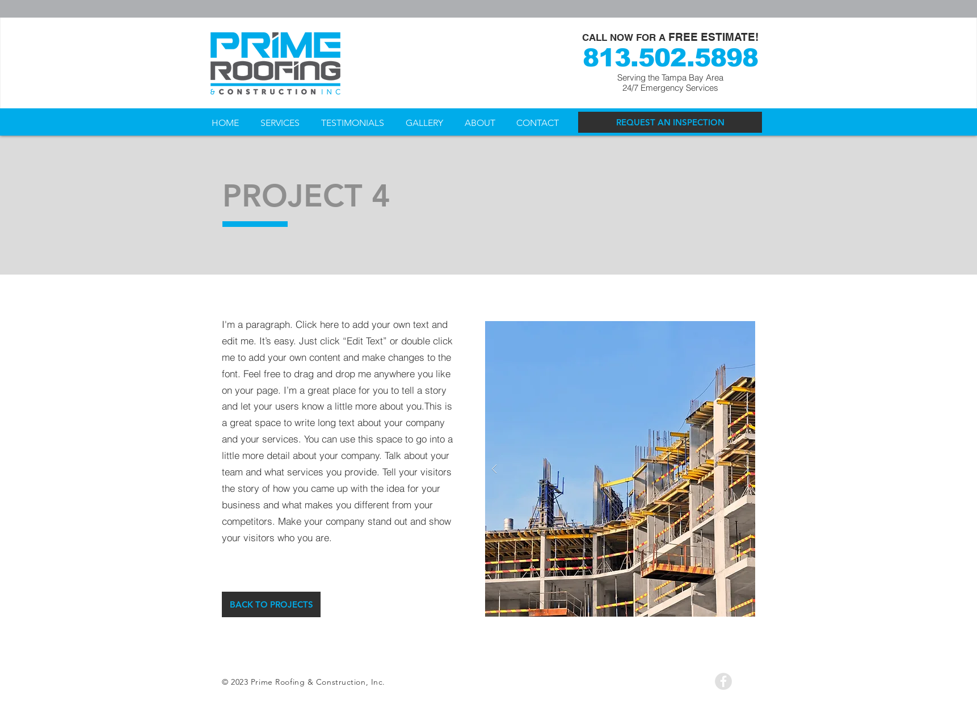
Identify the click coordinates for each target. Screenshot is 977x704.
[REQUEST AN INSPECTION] (670, 122)
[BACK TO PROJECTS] (271, 604)
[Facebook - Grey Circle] (723, 681)
